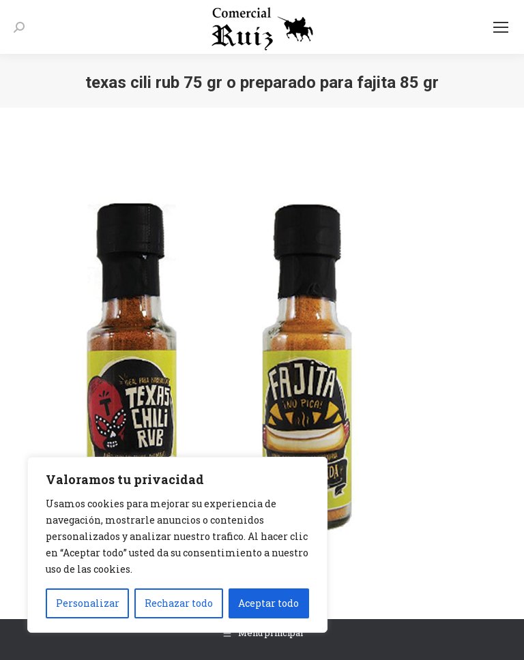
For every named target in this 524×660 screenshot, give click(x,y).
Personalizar (87, 603)
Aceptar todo (268, 603)
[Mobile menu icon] (500, 27)
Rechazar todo (179, 603)
